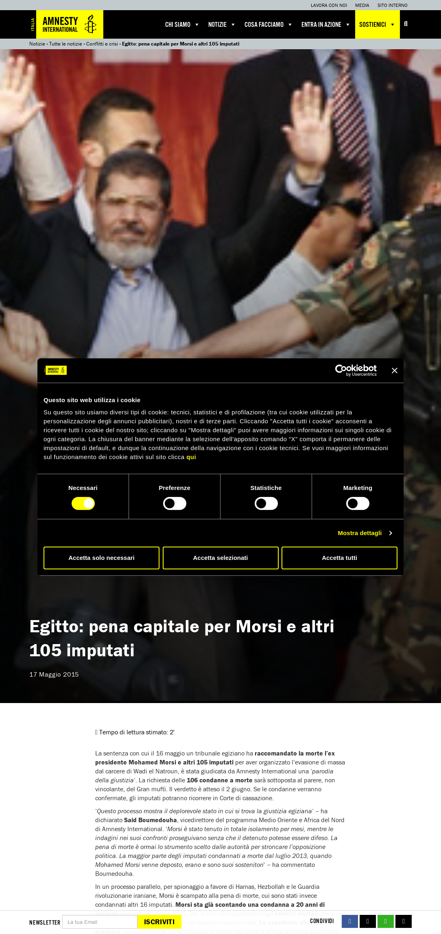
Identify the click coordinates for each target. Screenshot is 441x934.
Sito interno (393, 5)
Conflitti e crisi (102, 43)
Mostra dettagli (360, 532)
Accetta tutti (339, 557)
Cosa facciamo (269, 24)
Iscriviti (159, 921)
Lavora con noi (329, 5)
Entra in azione (326, 24)
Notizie (222, 24)
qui (191, 456)
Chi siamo (182, 24)
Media (362, 5)
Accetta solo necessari (101, 557)
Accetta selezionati (220, 557)
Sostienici (377, 24)
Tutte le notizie (65, 43)
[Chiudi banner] (394, 370)
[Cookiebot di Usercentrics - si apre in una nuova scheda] (341, 370)
